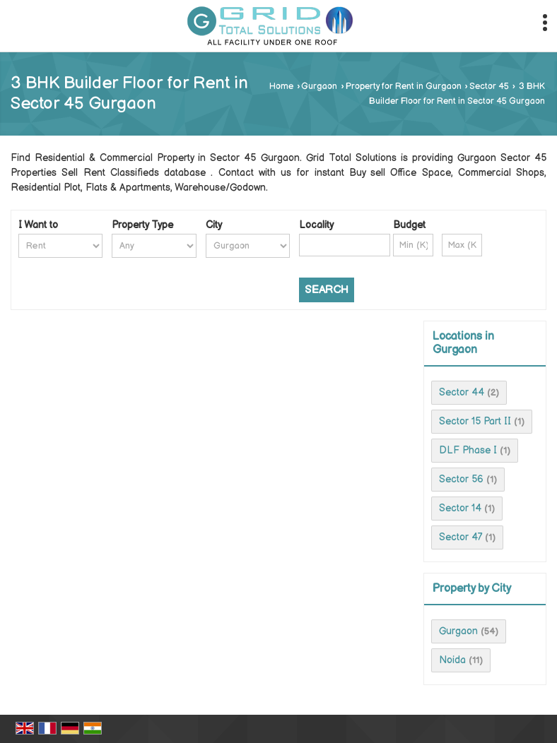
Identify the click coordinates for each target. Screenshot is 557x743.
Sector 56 (461, 479)
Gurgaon (319, 86)
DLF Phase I (468, 450)
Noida (452, 660)
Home (281, 86)
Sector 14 (460, 508)
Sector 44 (461, 392)
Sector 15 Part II (475, 421)
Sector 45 (489, 86)
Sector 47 (460, 537)
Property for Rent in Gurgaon (404, 86)
